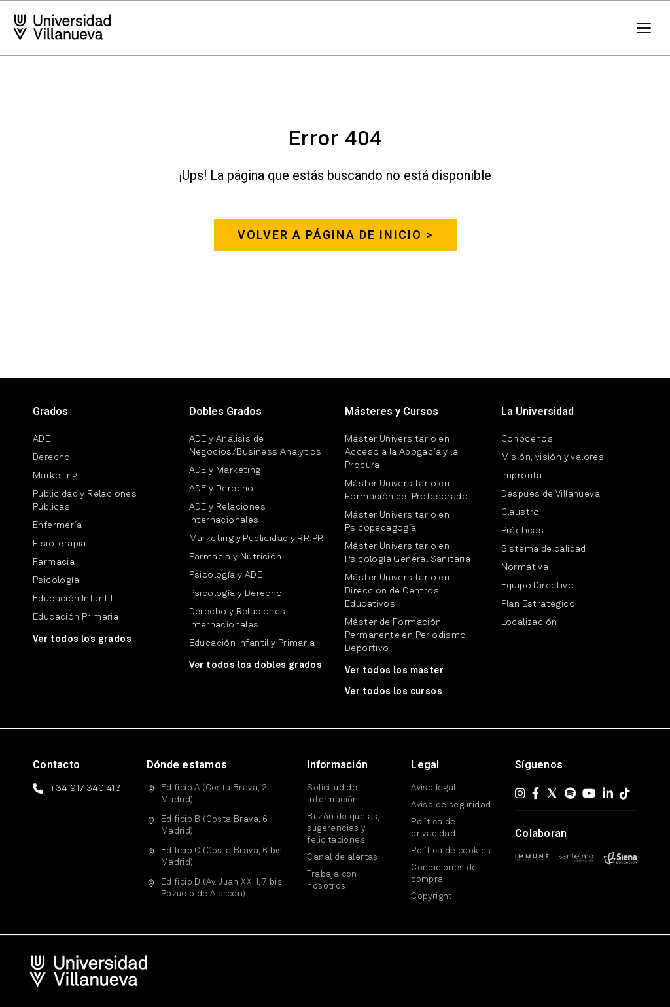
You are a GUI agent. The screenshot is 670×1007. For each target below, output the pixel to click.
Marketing (55, 475)
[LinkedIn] (608, 793)
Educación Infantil (73, 598)
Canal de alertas (342, 857)
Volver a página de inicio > (335, 234)
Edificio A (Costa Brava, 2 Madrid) (214, 794)
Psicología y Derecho (236, 593)
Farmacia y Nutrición (235, 556)
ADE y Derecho (221, 488)
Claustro (520, 512)
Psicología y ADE (225, 575)
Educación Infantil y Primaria (252, 643)
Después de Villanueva (550, 494)
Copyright (431, 896)
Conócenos (527, 439)
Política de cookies (451, 851)
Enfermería (57, 525)
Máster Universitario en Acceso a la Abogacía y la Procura (401, 452)
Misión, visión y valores (553, 457)
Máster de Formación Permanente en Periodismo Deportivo (406, 635)
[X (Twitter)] (552, 793)
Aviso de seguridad (451, 805)
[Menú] (644, 28)
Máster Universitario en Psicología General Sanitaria (407, 553)
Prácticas (522, 530)
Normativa (525, 567)
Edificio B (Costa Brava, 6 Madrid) (214, 825)
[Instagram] (520, 793)
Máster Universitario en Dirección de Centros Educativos (397, 591)
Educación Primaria (75, 617)
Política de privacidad (433, 828)
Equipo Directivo (537, 585)
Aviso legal (433, 788)
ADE (41, 439)
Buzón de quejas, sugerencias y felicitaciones (343, 829)
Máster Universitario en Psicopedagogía (397, 521)
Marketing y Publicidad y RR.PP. (256, 538)
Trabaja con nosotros (332, 880)
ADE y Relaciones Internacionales (227, 514)
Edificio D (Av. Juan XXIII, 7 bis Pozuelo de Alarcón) (221, 888)
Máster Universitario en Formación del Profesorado (406, 490)
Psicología (56, 580)
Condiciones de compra (444, 874)
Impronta (521, 475)
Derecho (52, 457)
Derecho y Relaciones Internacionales (237, 618)
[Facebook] (535, 793)
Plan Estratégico (538, 604)
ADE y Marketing (225, 470)
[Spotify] (570, 793)
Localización (529, 622)
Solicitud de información (332, 794)
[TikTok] (625, 793)
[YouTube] (588, 793)
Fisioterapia (59, 543)
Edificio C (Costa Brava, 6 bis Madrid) (222, 857)
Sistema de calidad (543, 549)
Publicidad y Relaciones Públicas (85, 500)
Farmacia (54, 562)
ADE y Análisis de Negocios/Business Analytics (255, 445)
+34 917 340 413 (85, 788)
